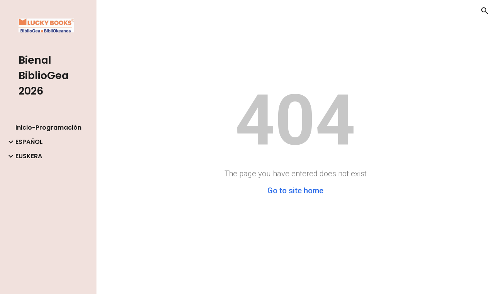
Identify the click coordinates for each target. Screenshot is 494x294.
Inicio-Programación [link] (48, 127)
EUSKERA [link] (28, 156)
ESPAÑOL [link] (29, 141)
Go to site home (295, 190)
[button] (484, 11)
